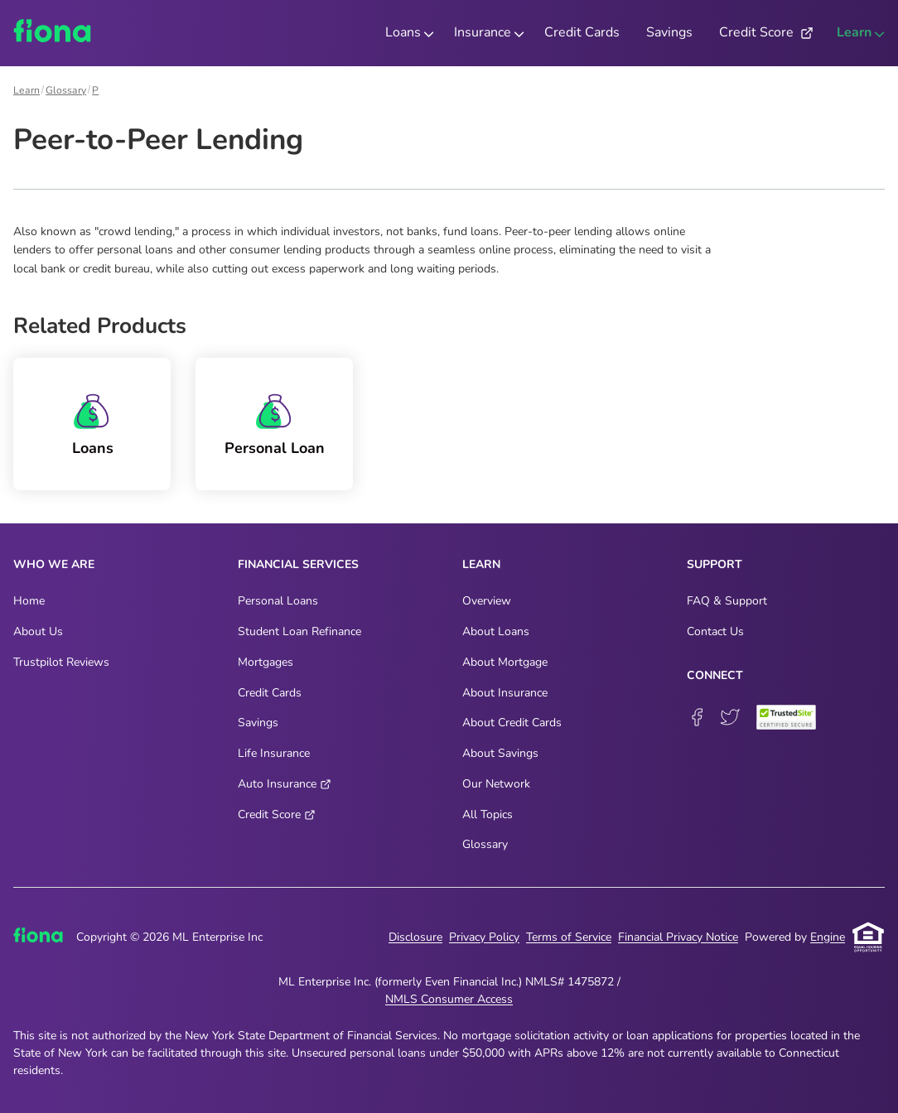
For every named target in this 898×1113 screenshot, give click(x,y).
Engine (827, 937)
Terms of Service (568, 937)
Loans (92, 448)
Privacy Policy (484, 937)
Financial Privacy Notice (678, 937)
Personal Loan (274, 448)
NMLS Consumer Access (449, 999)
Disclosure (415, 937)
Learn (26, 90)
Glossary (66, 90)
